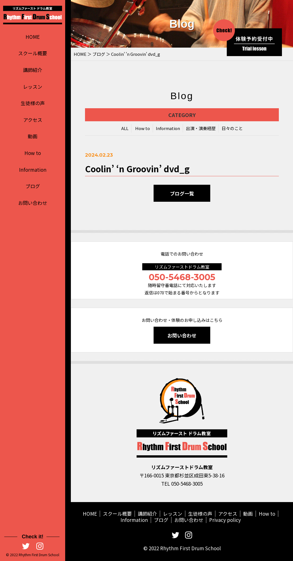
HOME (33, 36)
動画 (32, 136)
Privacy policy (225, 519)
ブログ (33, 186)
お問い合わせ (32, 202)
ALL (124, 129)
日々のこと (232, 129)
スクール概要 (32, 53)
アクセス (32, 119)
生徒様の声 (33, 103)
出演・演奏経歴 (201, 129)
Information (32, 169)
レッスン (32, 86)
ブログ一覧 (182, 193)
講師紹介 (32, 69)
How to (32, 152)
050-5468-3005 (182, 277)
